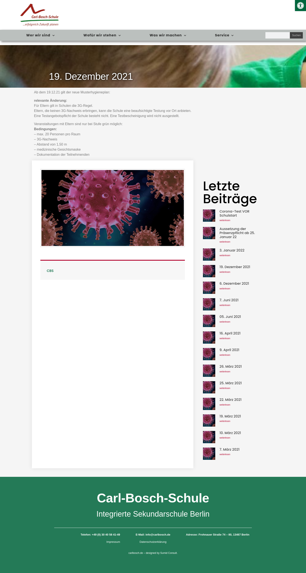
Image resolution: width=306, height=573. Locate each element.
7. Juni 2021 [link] (229, 300)
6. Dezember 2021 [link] (234, 283)
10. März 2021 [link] (230, 432)
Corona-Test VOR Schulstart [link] (234, 213)
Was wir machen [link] (168, 35)
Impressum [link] (113, 541)
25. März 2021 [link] (231, 383)
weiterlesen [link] (225, 220)
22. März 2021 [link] (231, 399)
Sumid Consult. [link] (168, 553)
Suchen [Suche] (296, 35)
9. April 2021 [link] (229, 349)
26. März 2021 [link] (231, 366)
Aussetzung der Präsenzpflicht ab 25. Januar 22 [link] (237, 232)
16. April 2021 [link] (230, 333)
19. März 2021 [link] (230, 416)
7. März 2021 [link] (229, 449)
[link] (300, 5)
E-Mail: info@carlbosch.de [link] (153, 534)
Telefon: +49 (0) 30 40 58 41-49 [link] (100, 534)
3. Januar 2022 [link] (232, 250)
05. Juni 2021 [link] (230, 316)
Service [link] (224, 35)
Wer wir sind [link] (40, 35)
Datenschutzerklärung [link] (153, 541)
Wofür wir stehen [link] (102, 35)
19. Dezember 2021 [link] (235, 266)
